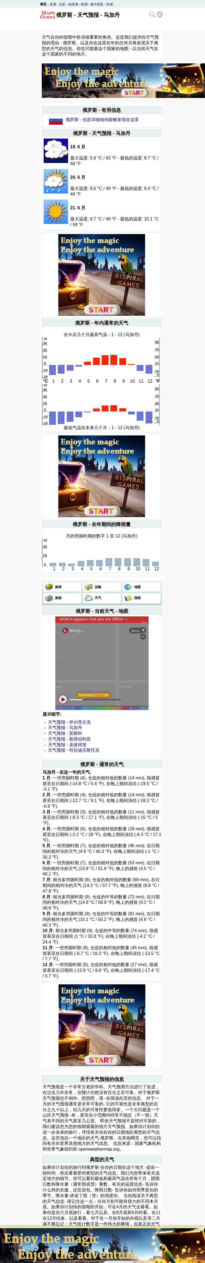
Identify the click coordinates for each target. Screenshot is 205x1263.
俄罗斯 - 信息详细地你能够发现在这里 (102, 119)
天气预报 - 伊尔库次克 (69, 722)
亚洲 (53, 4)
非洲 (109, 4)
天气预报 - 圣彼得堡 (67, 744)
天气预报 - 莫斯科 (65, 733)
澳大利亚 (96, 4)
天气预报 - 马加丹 (65, 727)
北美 (62, 4)
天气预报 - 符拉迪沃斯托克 (74, 750)
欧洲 (84, 4)
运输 (97, 587)
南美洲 (73, 4)
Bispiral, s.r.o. (70, 1253)
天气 (97, 598)
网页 (43, 4)
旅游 (58, 598)
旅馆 (58, 587)
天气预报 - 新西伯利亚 (69, 739)
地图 (137, 587)
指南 (137, 598)
